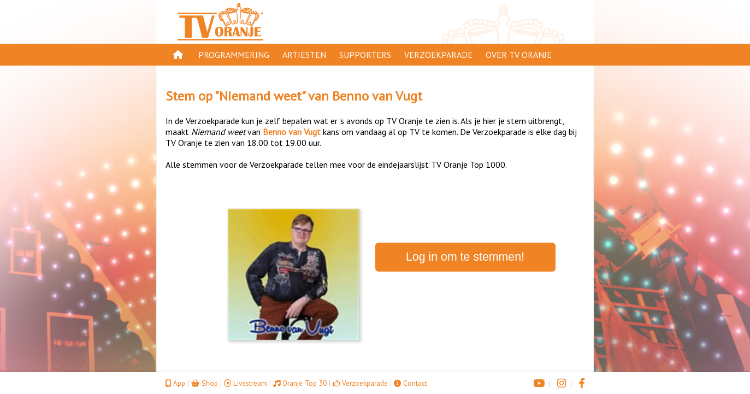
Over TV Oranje (519, 54)
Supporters (365, 54)
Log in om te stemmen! (465, 256)
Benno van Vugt (377, 95)
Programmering (233, 54)
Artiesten (304, 54)
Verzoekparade (438, 54)
